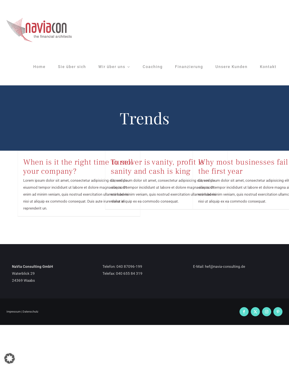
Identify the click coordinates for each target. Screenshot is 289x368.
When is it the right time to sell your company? (78, 166)
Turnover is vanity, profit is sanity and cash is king (157, 166)
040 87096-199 (129, 266)
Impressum (14, 311)
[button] (9, 358)
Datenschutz (30, 311)
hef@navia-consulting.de (225, 266)
